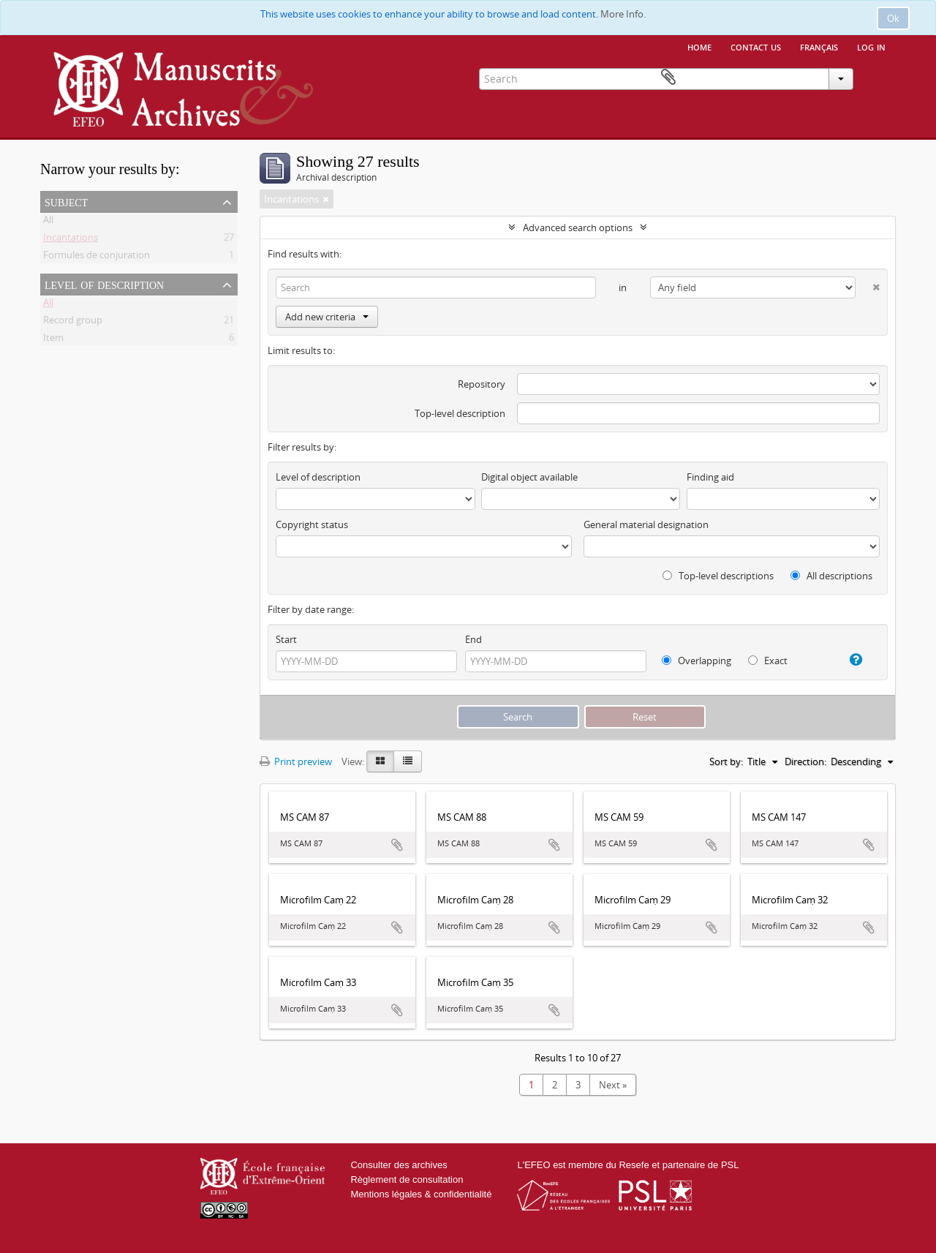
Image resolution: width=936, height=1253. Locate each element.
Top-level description (460, 413)
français (819, 46)
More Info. (623, 13)
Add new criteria (327, 316)
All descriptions (831, 575)
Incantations (70, 240)
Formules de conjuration (96, 257)
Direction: (805, 761)
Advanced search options (578, 227)
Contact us (756, 46)
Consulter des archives (398, 1164)
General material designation (646, 524)
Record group (72, 322)
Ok (893, 18)
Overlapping (696, 660)
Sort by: (726, 761)
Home (699, 46)
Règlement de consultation (406, 1179)
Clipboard (874, 77)
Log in (871, 46)
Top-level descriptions (718, 575)
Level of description (104, 284)
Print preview (296, 761)
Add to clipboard (397, 845)
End (473, 639)
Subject (66, 201)
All (48, 222)
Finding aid (710, 476)
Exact (768, 660)
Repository (481, 384)
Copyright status (312, 524)
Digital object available (529, 476)
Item (53, 340)
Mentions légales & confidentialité (420, 1194)
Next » (613, 1084)
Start (286, 639)
